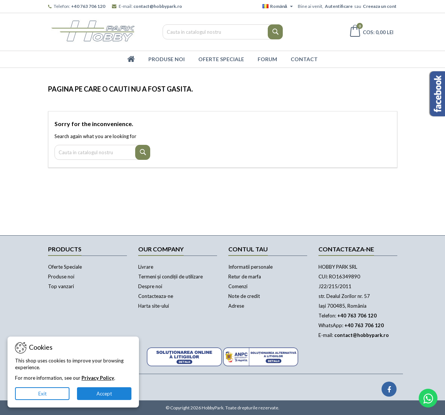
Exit (42, 394)
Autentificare (339, 6)
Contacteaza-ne (155, 296)
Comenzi (237, 286)
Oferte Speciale (221, 59)
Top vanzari (61, 286)
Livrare (145, 267)
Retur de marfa (244, 277)
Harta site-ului (153, 306)
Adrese (236, 306)
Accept (104, 394)
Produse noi (61, 277)
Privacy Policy (97, 378)
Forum (267, 59)
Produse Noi (166, 59)
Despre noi (150, 286)
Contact (304, 59)
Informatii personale (250, 267)
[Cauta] (223, 31)
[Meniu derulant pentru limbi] (278, 6)
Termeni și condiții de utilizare (170, 277)
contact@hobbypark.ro (157, 6)
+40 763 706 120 (88, 6)
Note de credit (244, 296)
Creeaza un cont (380, 6)
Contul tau (248, 249)
